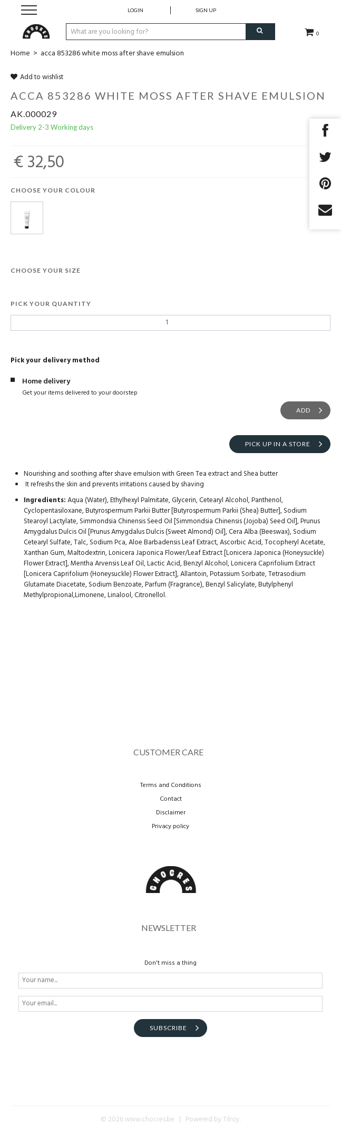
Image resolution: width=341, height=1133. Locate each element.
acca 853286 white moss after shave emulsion (112, 53)
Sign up (206, 10)
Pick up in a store (277, 444)
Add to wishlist (37, 77)
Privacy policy (170, 826)
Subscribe (168, 1028)
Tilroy (231, 1119)
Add (303, 410)
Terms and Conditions (170, 785)
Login (135, 10)
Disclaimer (171, 813)
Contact (171, 799)
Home (20, 53)
